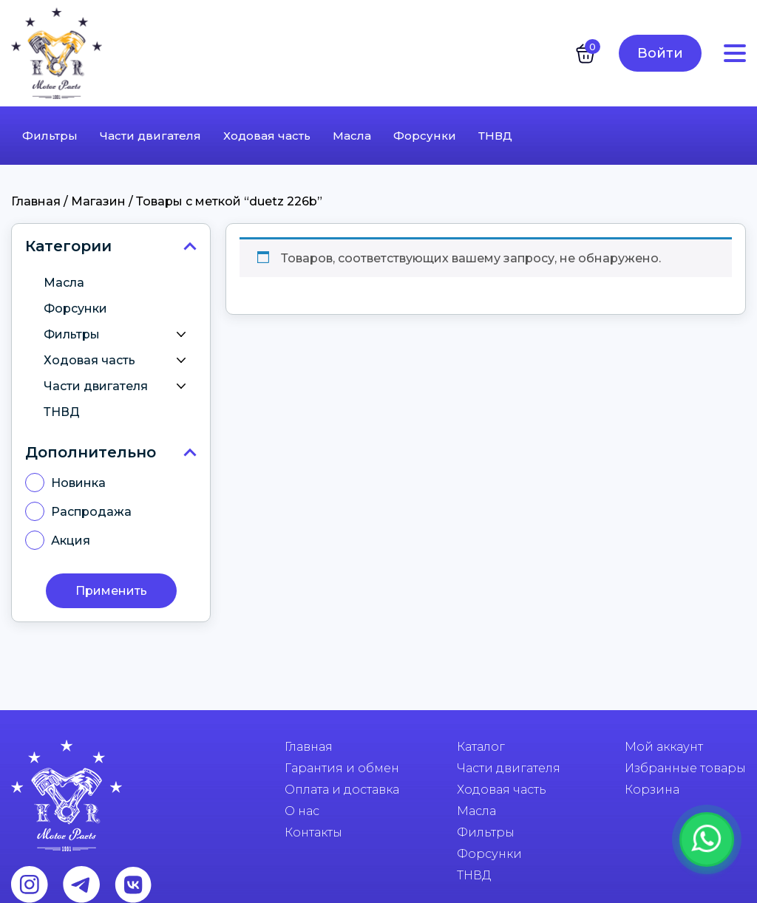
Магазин (98, 201)
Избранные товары (685, 768)
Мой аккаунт (664, 747)
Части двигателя (150, 136)
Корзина (652, 790)
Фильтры (50, 136)
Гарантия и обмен (342, 768)
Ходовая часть (266, 136)
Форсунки (424, 136)
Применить (111, 591)
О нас (302, 811)
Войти (660, 53)
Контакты (313, 832)
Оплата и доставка (342, 790)
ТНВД (495, 136)
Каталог (481, 747)
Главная (36, 201)
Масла (352, 136)
